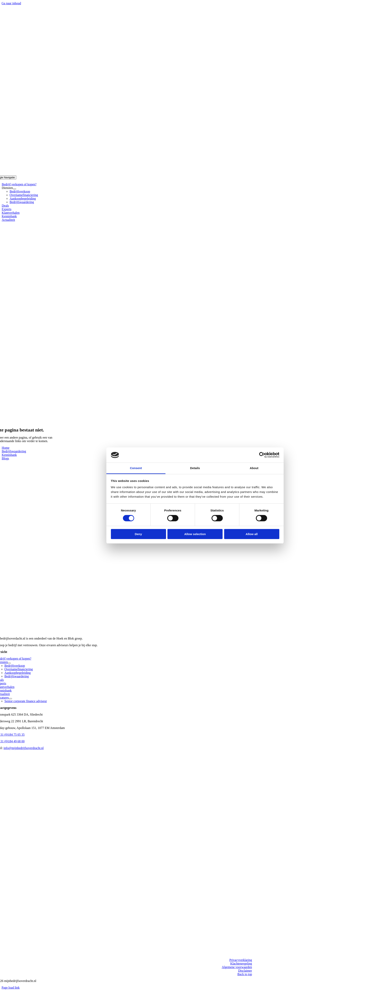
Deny (138, 534)
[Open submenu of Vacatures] (10, 698)
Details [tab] (195, 468)
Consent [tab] (136, 468)
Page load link (11, 987)
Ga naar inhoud (11, 3)
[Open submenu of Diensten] (14, 189)
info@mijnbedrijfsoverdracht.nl (24, 748)
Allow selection (195, 534)
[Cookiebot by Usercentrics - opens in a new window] (262, 455)
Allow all (252, 534)
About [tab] (254, 468)
